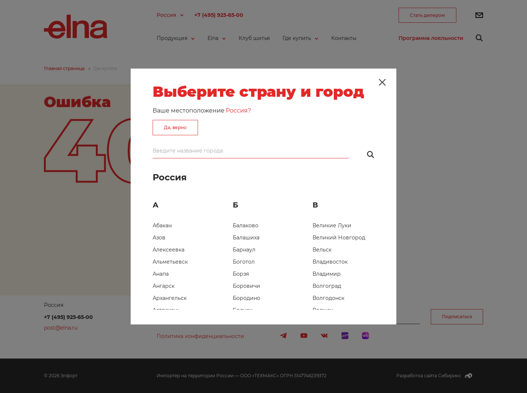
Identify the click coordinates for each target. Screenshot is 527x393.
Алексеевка (168, 249)
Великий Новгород (339, 237)
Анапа (161, 274)
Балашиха (246, 237)
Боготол (244, 261)
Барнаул (244, 249)
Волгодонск (328, 298)
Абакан (162, 225)
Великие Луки (332, 225)
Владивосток (330, 261)
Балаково (245, 225)
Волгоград (327, 286)
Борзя (241, 274)
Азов (159, 237)
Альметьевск (170, 261)
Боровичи (246, 286)
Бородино (246, 298)
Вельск (322, 249)
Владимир (327, 274)
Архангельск (170, 298)
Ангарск (164, 286)
